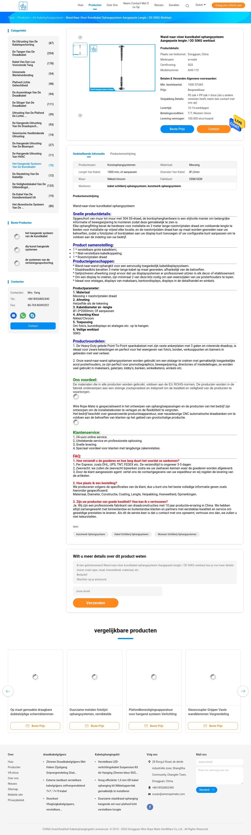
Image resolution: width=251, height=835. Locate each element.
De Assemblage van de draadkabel (33, 94)
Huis (10, 761)
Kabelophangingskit (107, 754)
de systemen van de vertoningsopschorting (39, 261)
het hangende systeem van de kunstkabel (39, 235)
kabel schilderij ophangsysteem (131, 534)
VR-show (13, 772)
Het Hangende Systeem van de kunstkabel (33, 165)
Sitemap (13, 789)
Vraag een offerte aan (228, 5)
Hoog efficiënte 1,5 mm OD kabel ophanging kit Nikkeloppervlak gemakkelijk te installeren (118, 786)
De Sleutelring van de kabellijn (33, 175)
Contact (33, 325)
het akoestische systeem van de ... (33, 206)
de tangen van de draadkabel (33, 53)
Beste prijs (177, 129)
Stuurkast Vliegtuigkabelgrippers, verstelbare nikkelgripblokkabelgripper (62, 804)
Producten (14, 767)
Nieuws (12, 783)
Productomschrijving (123, 153)
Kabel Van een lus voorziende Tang (33, 63)
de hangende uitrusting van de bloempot (33, 145)
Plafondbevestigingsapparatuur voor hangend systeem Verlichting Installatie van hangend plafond (152, 714)
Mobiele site (15, 794)
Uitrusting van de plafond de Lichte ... (33, 114)
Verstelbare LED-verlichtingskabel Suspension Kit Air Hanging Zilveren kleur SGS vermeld (118, 767)
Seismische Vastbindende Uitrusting (33, 135)
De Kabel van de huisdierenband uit (33, 196)
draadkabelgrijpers (54, 754)
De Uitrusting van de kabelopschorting (33, 43)
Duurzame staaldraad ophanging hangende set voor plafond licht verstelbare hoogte (118, 804)
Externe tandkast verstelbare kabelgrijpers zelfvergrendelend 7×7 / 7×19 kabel (65, 786)
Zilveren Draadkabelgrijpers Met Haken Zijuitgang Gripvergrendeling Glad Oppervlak (65, 767)
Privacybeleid (16, 800)
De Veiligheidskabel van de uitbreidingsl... (33, 186)
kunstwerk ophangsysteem (90, 534)
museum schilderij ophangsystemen (177, 534)
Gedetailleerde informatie (89, 153)
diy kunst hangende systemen (37, 248)
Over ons (13, 778)
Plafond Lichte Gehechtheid (33, 84)
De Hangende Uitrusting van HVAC (33, 155)
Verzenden (95, 603)
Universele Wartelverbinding (33, 74)
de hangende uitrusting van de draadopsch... (33, 124)
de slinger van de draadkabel (33, 104)
